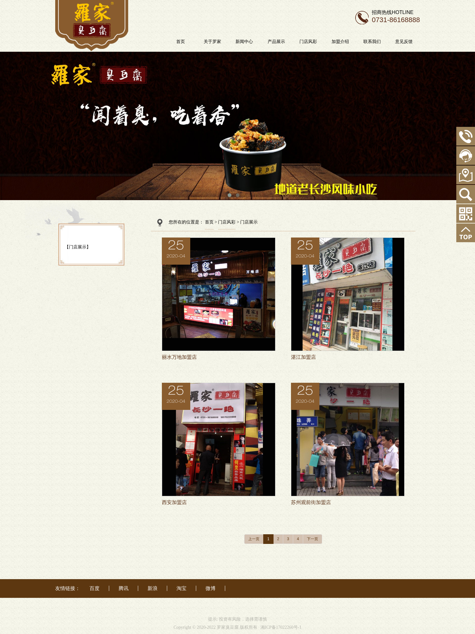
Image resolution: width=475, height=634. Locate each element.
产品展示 (291, 41)
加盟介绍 (355, 41)
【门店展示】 (78, 246)
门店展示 (249, 222)
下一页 (312, 539)
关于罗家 (227, 41)
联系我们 (386, 41)
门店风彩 (323, 41)
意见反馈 (419, 41)
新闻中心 (259, 41)
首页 (195, 41)
